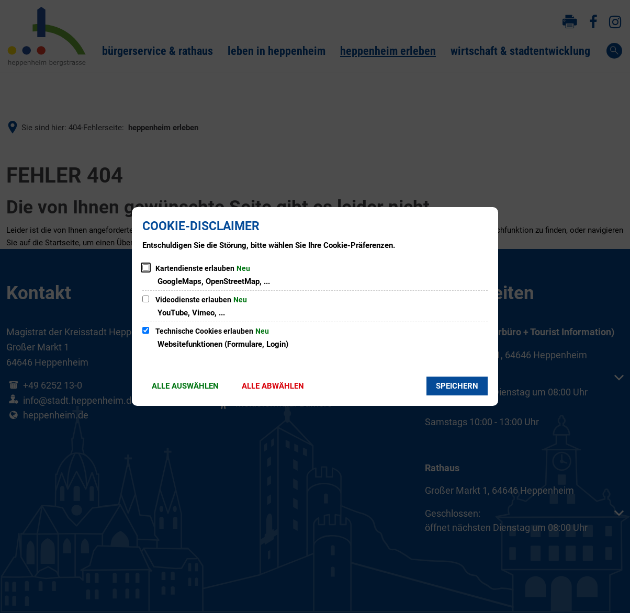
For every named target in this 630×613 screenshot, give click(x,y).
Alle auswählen (185, 386)
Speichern (457, 386)
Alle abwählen (273, 386)
